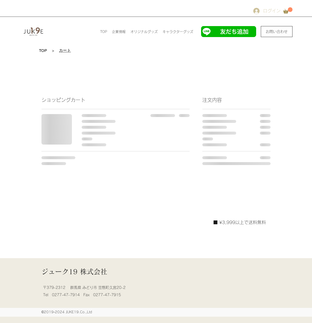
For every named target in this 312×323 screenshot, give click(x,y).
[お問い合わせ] (276, 31)
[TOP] (43, 50)
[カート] (65, 50)
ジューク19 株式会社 (74, 271)
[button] (287, 10)
